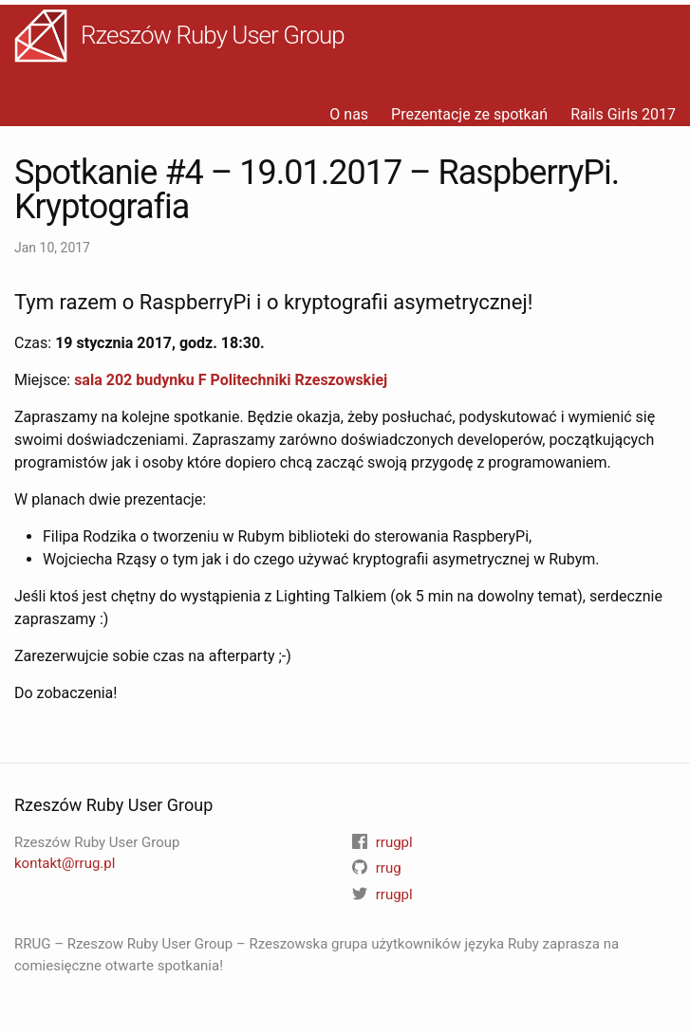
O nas (348, 114)
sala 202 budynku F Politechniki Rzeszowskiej (230, 380)
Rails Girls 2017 (623, 114)
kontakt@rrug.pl (64, 863)
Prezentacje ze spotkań (469, 114)
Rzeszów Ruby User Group (213, 35)
